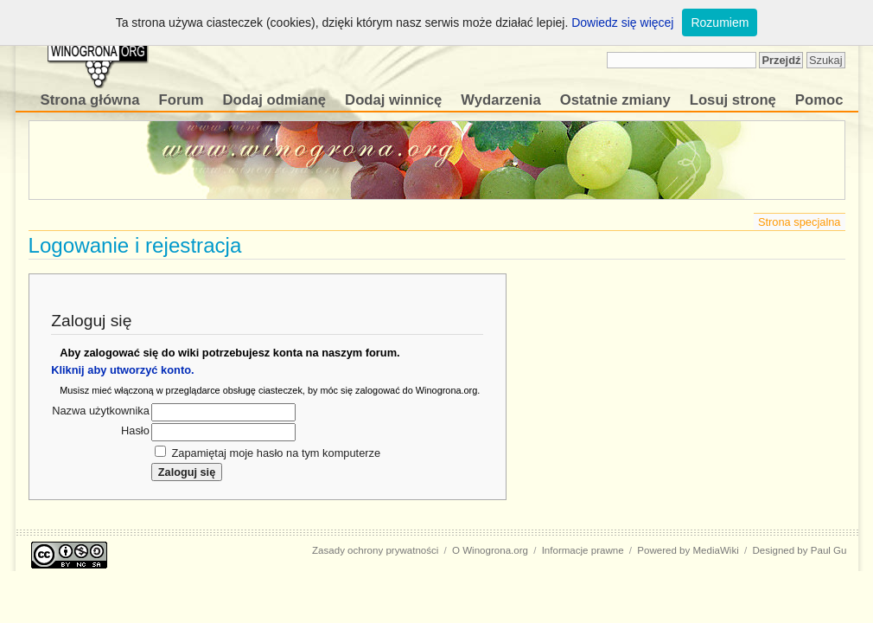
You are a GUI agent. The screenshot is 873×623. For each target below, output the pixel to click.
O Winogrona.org (490, 550)
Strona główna (90, 100)
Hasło (135, 430)
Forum (181, 100)
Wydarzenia (500, 100)
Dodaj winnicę (393, 100)
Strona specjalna (799, 221)
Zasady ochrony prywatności (375, 550)
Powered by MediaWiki (687, 550)
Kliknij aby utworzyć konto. (122, 369)
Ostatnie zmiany (615, 100)
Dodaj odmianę (274, 100)
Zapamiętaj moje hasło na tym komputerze (275, 452)
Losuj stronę (733, 100)
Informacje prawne (583, 550)
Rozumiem (720, 22)
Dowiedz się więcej (622, 22)
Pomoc (819, 100)
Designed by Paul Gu (799, 550)
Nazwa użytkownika (101, 410)
